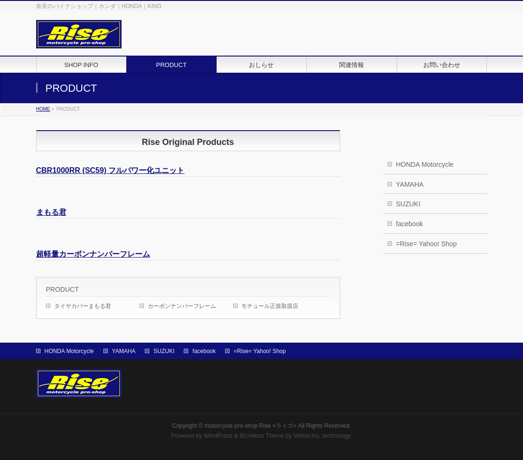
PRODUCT (62, 289)
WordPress (218, 435)
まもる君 (51, 212)
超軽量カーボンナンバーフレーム (93, 254)
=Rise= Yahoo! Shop (426, 244)
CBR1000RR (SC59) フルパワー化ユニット (110, 170)
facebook (409, 224)
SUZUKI (408, 204)
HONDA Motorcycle (425, 164)
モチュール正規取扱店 (269, 306)
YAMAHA (410, 184)
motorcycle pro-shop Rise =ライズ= (250, 425)
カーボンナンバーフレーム (182, 306)
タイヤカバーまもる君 (82, 306)
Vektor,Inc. (307, 435)
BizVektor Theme (261, 435)
